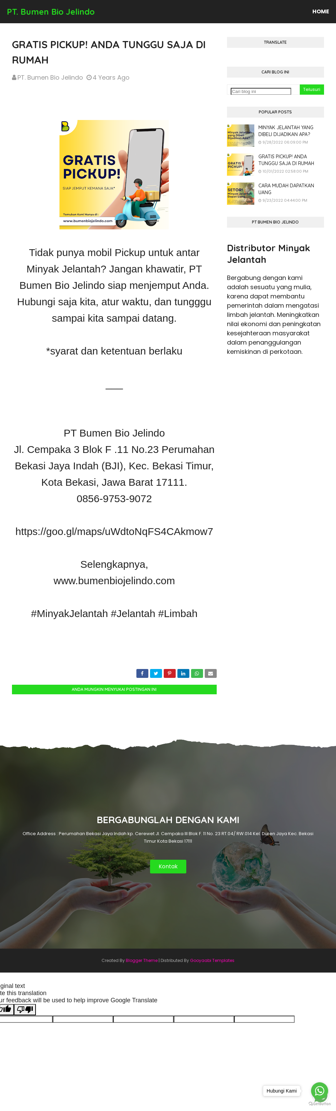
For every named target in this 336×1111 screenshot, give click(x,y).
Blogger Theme (142, 960)
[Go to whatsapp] (319, 1090)
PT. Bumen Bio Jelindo (51, 11)
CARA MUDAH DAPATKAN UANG (286, 189)
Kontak (168, 866)
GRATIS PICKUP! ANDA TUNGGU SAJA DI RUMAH (286, 159)
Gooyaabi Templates (212, 960)
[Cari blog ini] (261, 91)
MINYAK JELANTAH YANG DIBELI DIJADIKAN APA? (285, 130)
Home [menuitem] (320, 11)
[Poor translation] (25, 1009)
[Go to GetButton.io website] (320, 1104)
